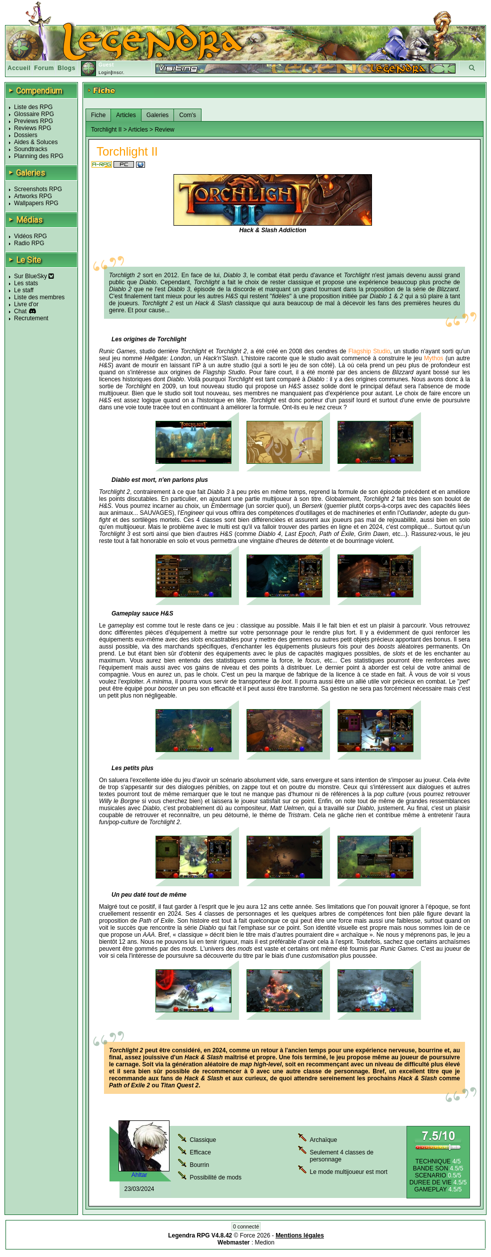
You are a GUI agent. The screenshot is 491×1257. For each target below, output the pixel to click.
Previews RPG (33, 121)
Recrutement (31, 318)
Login (104, 72)
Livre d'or (26, 304)
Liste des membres (39, 297)
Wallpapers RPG (36, 203)
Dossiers (26, 135)
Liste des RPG (33, 107)
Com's (187, 115)
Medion (264, 1242)
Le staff (24, 290)
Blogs (67, 68)
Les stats (26, 283)
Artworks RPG (33, 196)
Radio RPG (29, 243)
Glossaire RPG (34, 114)
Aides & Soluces (36, 142)
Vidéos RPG (30, 236)
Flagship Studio (369, 351)
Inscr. (118, 72)
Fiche (98, 115)
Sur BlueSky (34, 276)
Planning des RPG (39, 156)
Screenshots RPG (38, 189)
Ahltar (139, 1174)
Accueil (19, 68)
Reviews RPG (33, 128)
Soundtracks (31, 149)
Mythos (434, 358)
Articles (126, 115)
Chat (20, 311)
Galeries (157, 115)
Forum (44, 68)
